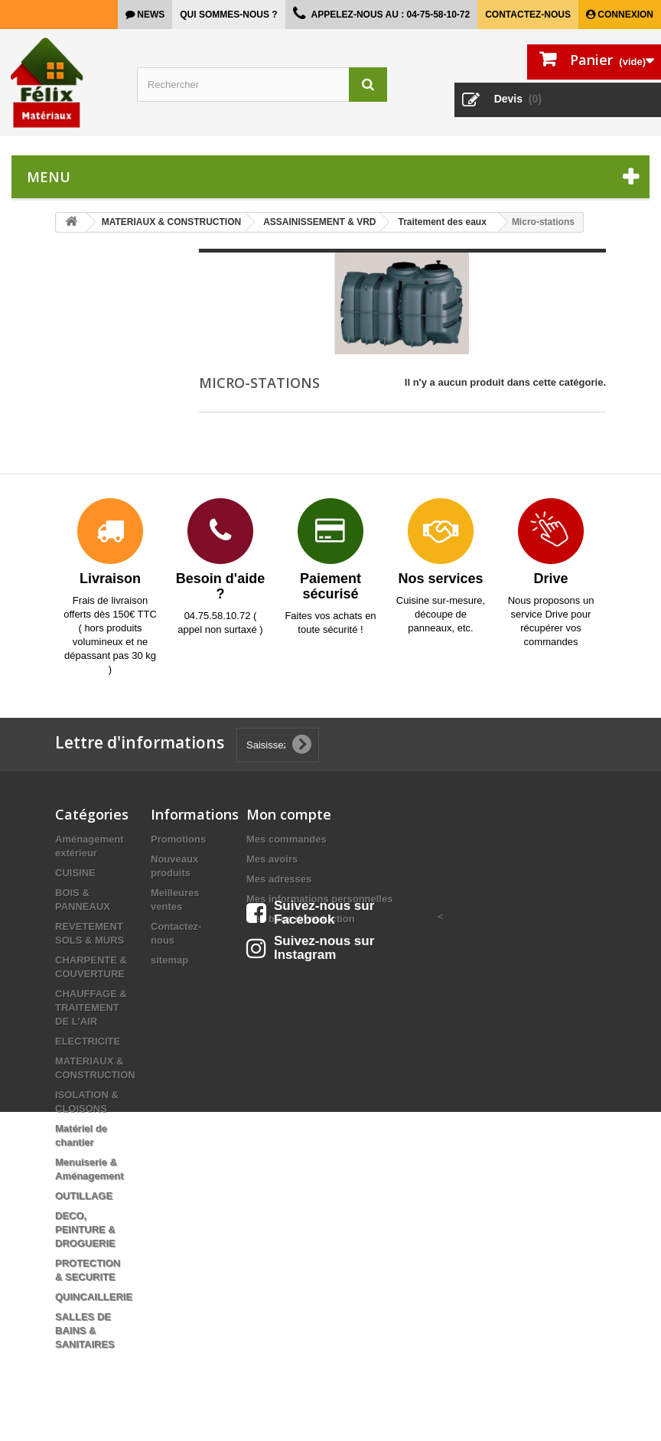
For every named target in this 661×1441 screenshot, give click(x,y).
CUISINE (75, 873)
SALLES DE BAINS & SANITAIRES (85, 1330)
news (149, 14)
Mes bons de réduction (300, 918)
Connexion (624, 14)
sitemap (169, 960)
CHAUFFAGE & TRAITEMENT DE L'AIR (91, 1007)
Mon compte (288, 814)
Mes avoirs (272, 859)
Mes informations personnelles (319, 899)
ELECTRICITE (87, 1041)
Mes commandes (286, 839)
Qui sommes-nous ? (228, 14)
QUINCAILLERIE (93, 1296)
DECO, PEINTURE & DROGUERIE (85, 1229)
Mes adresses (278, 879)
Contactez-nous (528, 14)
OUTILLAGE (83, 1195)
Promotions (178, 839)
